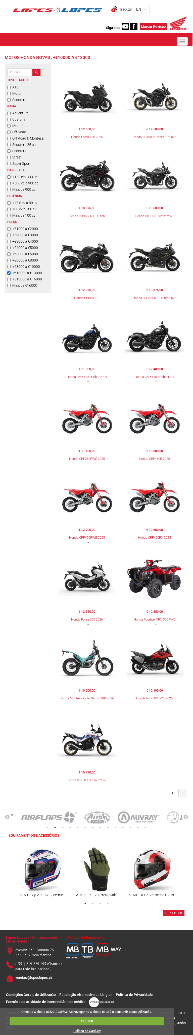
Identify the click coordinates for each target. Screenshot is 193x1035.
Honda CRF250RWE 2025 (87, 459)
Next (185, 817)
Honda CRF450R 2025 (154, 459)
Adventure (17, 113)
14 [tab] (145, 827)
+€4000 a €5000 (22, 248)
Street (14, 157)
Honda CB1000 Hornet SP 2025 (154, 137)
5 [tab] (77, 827)
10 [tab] (115, 827)
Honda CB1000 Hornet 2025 (154, 216)
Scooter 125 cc (21, 145)
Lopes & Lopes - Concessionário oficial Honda (31, 939)
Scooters (16, 100)
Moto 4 (15, 126)
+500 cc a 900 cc (22, 183)
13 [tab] (137, 827)
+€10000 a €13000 (24, 273)
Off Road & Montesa (25, 138)
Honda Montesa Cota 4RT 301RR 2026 (87, 698)
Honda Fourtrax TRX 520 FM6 (154, 619)
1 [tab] (47, 827)
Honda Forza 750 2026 (87, 619)
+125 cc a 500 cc (22, 177)
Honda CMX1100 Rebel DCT (154, 377)
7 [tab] (92, 827)
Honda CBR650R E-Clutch (87, 216)
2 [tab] (55, 827)
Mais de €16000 (22, 285)
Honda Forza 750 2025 (87, 137)
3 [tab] (62, 827)
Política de (87, 1031)
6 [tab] (85, 827)
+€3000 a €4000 (22, 241)
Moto (14, 93)
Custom (16, 119)
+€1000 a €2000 (22, 229)
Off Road (16, 132)
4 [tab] (70, 827)
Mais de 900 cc (21, 189)
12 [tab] (130, 827)
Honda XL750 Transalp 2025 (87, 780)
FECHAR (87, 1021)
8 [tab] (100, 827)
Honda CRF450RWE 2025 (87, 537)
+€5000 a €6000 (22, 254)
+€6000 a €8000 (22, 260)
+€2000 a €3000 (22, 235)
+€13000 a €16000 (24, 279)
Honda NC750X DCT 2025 (154, 698)
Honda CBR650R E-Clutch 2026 (154, 298)
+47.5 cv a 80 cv (22, 203)
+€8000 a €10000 (23, 267)
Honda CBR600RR (87, 298)
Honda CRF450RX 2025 (154, 537)
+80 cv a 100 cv (21, 209)
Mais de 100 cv (21, 215)
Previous (7, 817)
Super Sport (19, 163)
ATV (13, 87)
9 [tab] (107, 827)
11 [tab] (122, 827)
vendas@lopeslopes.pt (33, 978)
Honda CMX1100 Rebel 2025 (87, 377)
